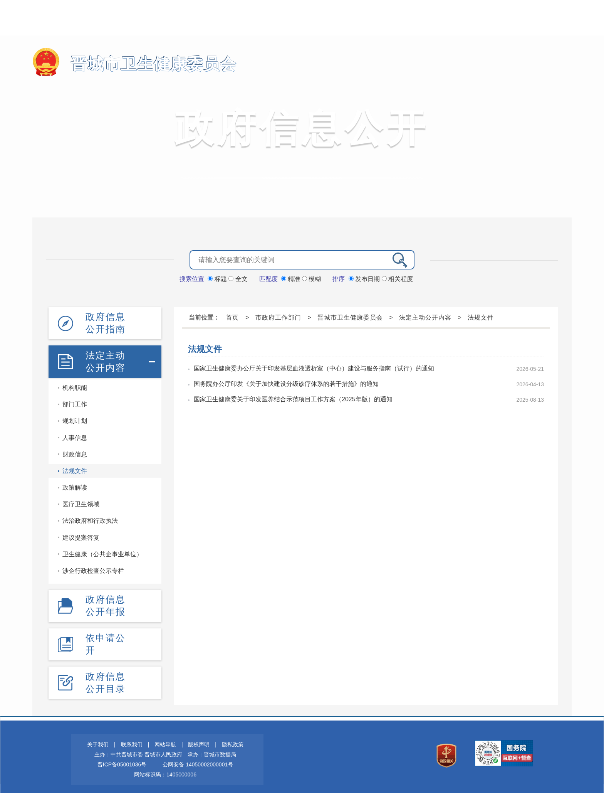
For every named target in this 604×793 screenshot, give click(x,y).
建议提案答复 (80, 535)
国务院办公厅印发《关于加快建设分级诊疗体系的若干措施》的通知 (286, 383)
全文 (237, 278)
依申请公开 (106, 640)
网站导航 (165, 739)
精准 (291, 278)
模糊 (311, 278)
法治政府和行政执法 (90, 518)
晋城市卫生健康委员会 (144, 64)
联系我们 (132, 739)
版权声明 (199, 739)
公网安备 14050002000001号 (198, 759)
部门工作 (74, 401)
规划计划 (74, 418)
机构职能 (74, 385)
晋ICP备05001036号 (122, 759)
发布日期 (365, 278)
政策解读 (74, 485)
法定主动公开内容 (106, 359)
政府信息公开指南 (106, 321)
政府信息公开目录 (106, 677)
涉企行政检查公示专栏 (93, 568)
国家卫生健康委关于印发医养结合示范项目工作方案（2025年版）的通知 (293, 398)
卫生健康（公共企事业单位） (102, 551)
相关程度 (397, 278)
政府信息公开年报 (106, 602)
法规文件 (74, 468)
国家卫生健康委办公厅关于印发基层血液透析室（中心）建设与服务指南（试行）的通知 (314, 367)
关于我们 (98, 739)
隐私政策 (232, 739)
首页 (232, 316)
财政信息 (74, 451)
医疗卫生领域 (80, 501)
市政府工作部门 (278, 316)
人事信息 (74, 435)
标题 (218, 278)
